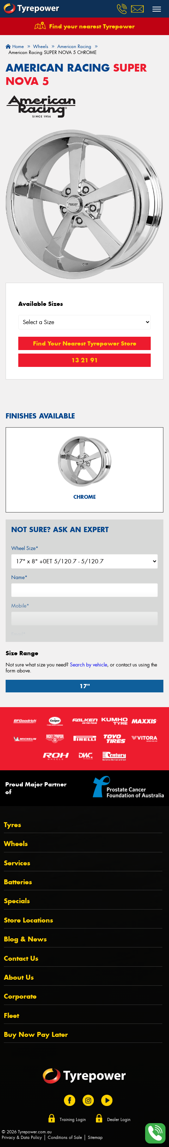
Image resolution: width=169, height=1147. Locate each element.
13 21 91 (84, 360)
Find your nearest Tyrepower (92, 26)
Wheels (16, 844)
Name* (19, 577)
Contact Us (21, 958)
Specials (17, 901)
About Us (19, 977)
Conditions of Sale (65, 1137)
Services (17, 863)
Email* (18, 634)
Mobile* (20, 606)
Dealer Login (118, 1119)
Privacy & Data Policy (22, 1137)
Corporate (20, 996)
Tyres (12, 825)
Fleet (11, 1016)
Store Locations (28, 920)
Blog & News (25, 939)
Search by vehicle (88, 665)
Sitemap (95, 1137)
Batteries (18, 882)
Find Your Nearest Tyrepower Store (84, 343)
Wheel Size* (24, 548)
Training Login (73, 1119)
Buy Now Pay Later (36, 1035)
